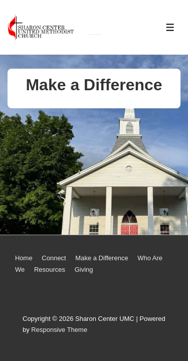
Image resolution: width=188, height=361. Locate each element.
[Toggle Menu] (170, 27)
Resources (49, 269)
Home (24, 258)
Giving (84, 269)
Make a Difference (101, 258)
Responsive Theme (59, 329)
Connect (54, 258)
